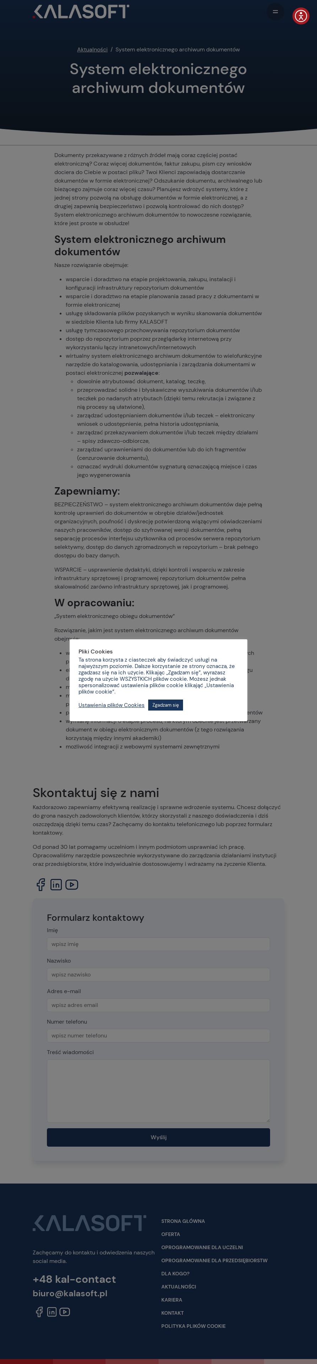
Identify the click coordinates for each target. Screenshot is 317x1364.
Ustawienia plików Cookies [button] (112, 705)
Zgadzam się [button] (165, 705)
